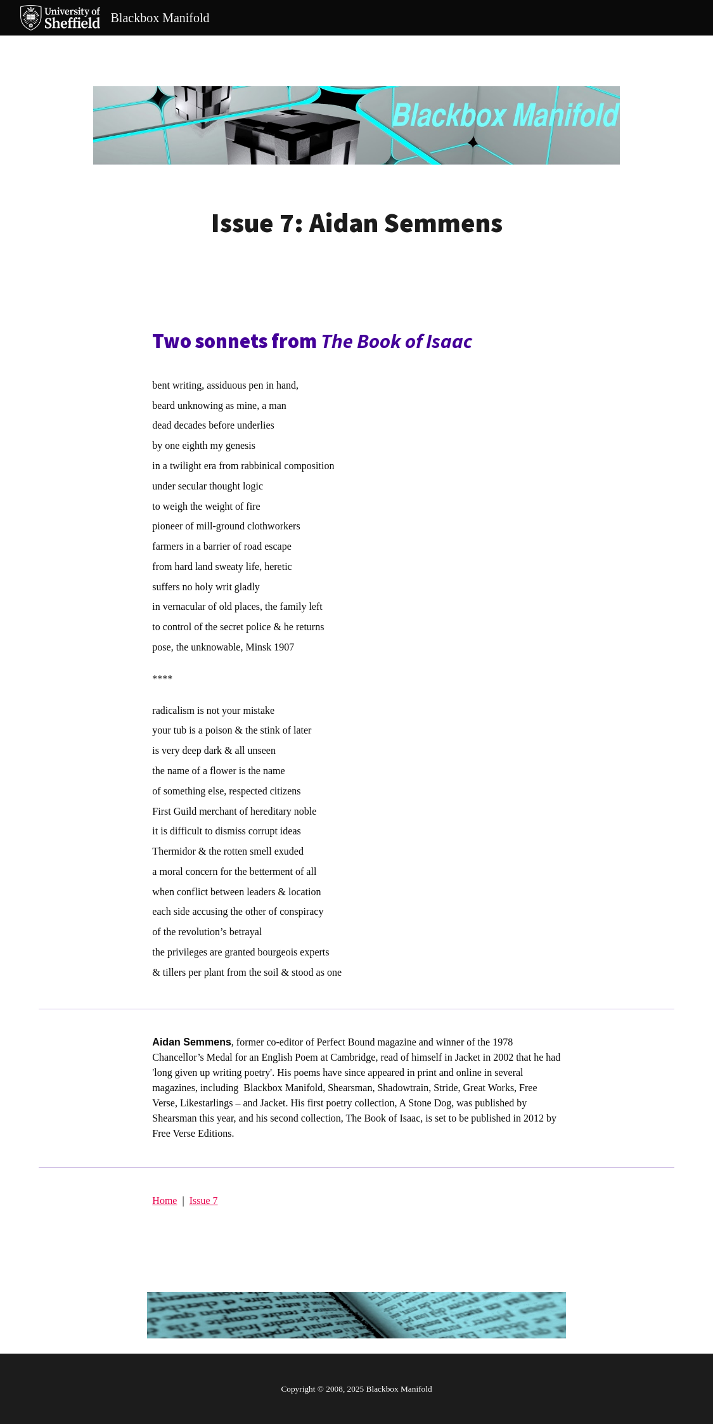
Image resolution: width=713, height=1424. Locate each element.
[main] (356, 222)
